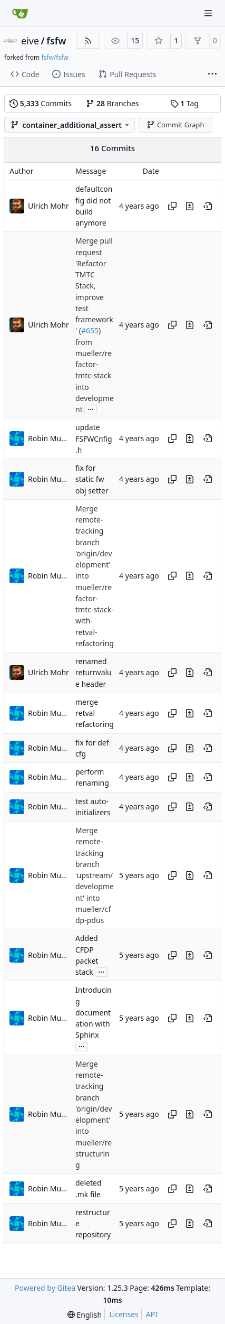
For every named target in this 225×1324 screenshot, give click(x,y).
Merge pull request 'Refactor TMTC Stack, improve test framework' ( (94, 286)
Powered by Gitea (45, 1288)
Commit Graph (175, 124)
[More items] (212, 74)
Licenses (124, 1314)
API (152, 1314)
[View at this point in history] (208, 206)
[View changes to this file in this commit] (190, 206)
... (90, 408)
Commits (40, 103)
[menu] (84, 1315)
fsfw (56, 40)
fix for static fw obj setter (92, 479)
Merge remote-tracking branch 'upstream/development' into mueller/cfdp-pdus (94, 875)
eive (30, 40)
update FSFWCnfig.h (93, 439)
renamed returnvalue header (93, 672)
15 (135, 40)
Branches (112, 103)
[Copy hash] (172, 206)
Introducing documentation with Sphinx (93, 1012)
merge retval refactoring (94, 713)
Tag (184, 103)
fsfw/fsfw (54, 57)
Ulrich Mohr (48, 206)
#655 (90, 331)
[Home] (20, 13)
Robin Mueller (49, 438)
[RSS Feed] (88, 41)
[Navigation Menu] (209, 13)
